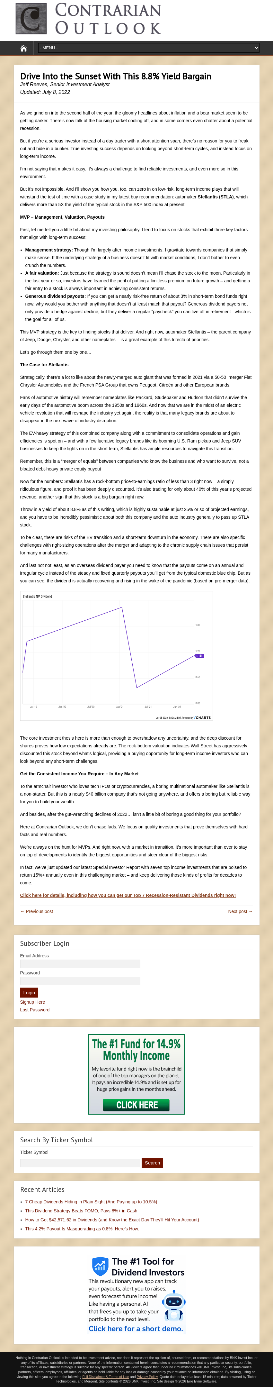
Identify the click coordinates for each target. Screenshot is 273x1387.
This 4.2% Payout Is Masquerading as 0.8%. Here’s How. (82, 1228)
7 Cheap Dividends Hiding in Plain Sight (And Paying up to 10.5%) (91, 1201)
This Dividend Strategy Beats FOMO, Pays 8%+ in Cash (81, 1210)
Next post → (240, 911)
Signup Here (32, 1002)
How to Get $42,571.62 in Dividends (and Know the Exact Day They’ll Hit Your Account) (112, 1219)
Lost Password (35, 1009)
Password (30, 972)
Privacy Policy (147, 1377)
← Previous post (36, 911)
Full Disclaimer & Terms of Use (105, 1377)
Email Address (34, 955)
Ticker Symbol (34, 1152)
